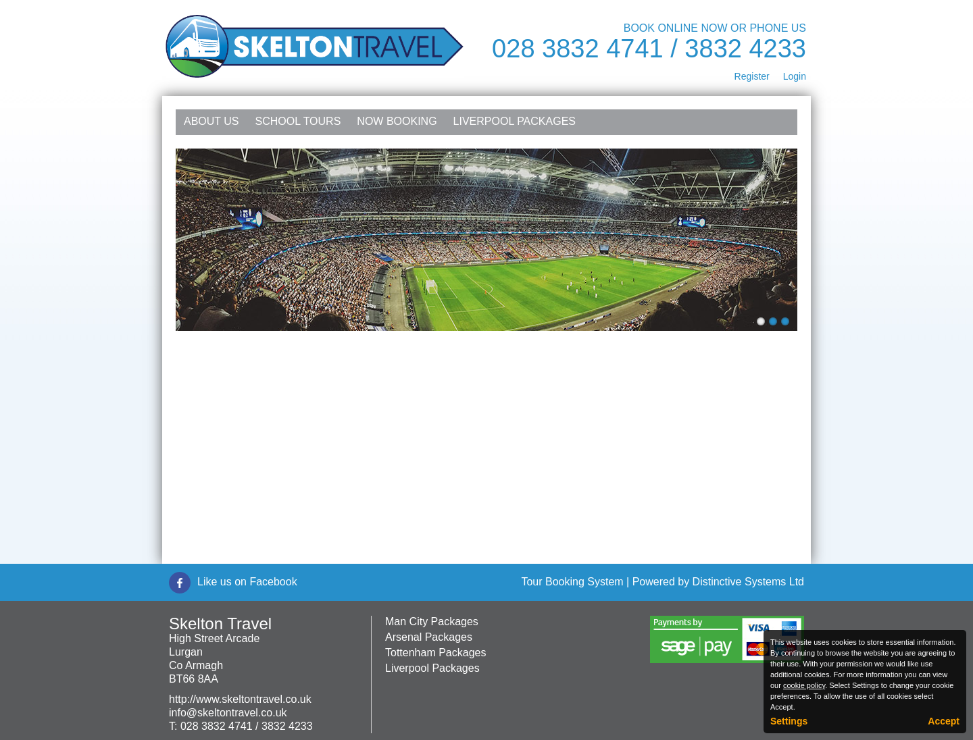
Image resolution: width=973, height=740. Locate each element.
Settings (788, 721)
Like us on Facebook (247, 581)
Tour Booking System (572, 581)
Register (752, 76)
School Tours (298, 121)
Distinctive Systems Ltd (748, 581)
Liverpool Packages (514, 121)
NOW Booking (396, 121)
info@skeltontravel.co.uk (228, 712)
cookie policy (804, 685)
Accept (943, 721)
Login (794, 76)
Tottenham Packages (435, 652)
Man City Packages (431, 621)
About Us (211, 121)
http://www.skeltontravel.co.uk (240, 699)
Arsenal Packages (428, 637)
